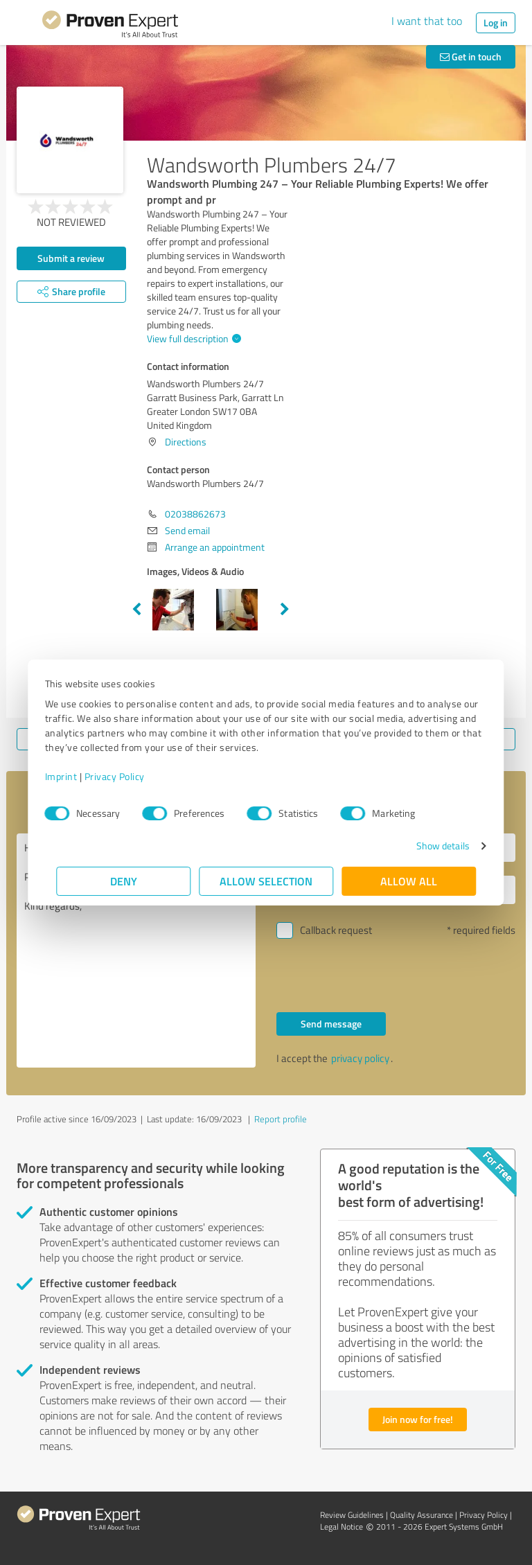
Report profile (280, 1119)
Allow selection (266, 881)
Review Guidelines (352, 1515)
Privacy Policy (126, 776)
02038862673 (195, 513)
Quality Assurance (421, 1515)
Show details (431, 845)
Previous (136, 610)
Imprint (72, 776)
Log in (496, 22)
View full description (192, 338)
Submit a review (71, 258)
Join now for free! (417, 1419)
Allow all (408, 881)
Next (285, 610)
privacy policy (360, 1058)
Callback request (336, 930)
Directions (185, 441)
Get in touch (471, 56)
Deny (123, 881)
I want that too (426, 20)
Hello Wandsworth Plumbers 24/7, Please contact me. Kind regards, (136, 950)
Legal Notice (341, 1526)
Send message (331, 1023)
